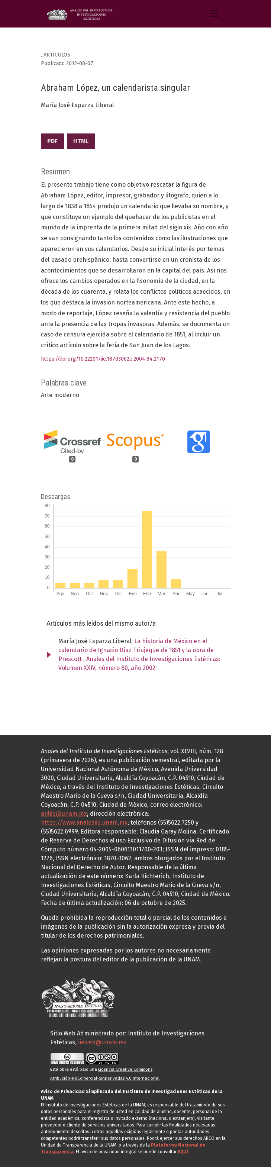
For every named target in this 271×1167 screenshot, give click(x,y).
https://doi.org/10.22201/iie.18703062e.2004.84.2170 (103, 359)
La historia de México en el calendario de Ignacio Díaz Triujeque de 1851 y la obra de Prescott (136, 650)
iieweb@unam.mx (102, 1042)
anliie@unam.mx (64, 813)
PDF (52, 141)
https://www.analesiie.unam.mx (84, 822)
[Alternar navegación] (214, 13)
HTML (80, 141)
